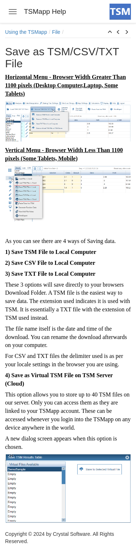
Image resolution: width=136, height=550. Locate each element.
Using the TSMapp (26, 32)
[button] (110, 32)
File (56, 32)
